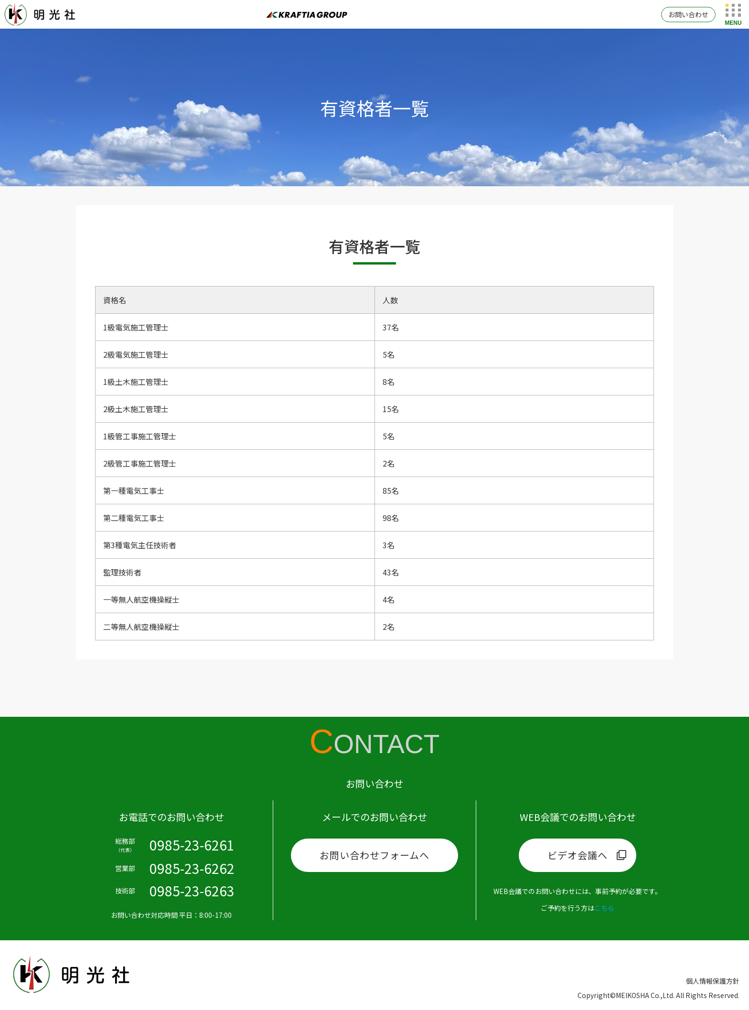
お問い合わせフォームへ (374, 855)
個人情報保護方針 (712, 981)
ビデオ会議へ (577, 855)
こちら (604, 908)
